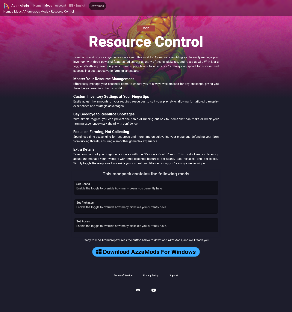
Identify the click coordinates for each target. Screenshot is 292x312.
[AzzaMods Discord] (138, 290)
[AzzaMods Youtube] (153, 290)
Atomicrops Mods (36, 11)
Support (173, 275)
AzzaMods (16, 6)
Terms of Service (123, 275)
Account (60, 5)
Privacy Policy (150, 275)
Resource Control (62, 11)
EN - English (77, 5)
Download (97, 6)
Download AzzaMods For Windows (146, 251)
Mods (48, 5)
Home (37, 5)
